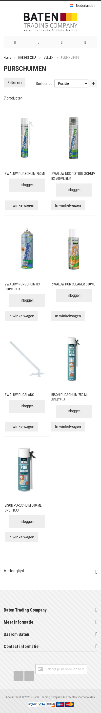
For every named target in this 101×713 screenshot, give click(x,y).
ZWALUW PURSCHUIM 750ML (25, 174)
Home (8, 57)
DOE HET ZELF (27, 57)
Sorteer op (44, 83)
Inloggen (27, 184)
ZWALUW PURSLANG (19, 395)
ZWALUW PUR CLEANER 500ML (73, 284)
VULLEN (49, 57)
